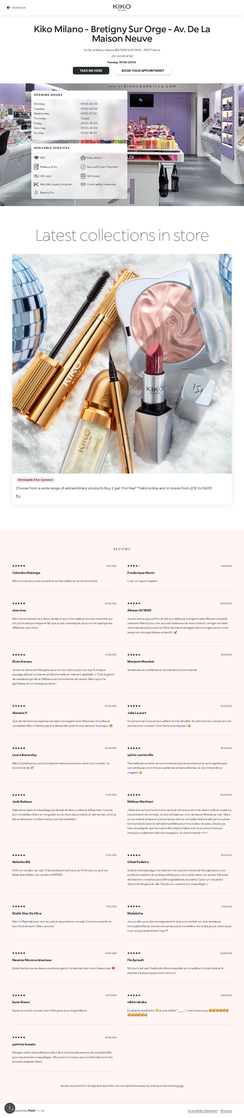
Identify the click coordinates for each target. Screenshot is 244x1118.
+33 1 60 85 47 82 (122, 56)
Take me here (91, 70)
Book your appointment (143, 70)
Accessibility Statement (203, 1110)
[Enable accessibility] (9, 1108)
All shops (226, 1110)
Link (181, 1085)
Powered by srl (28, 1110)
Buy (18, 495)
